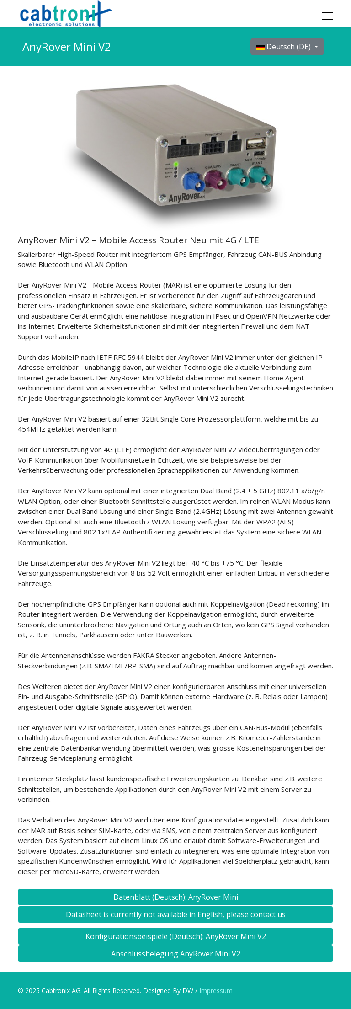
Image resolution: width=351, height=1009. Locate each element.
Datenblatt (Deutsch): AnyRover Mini (175, 897)
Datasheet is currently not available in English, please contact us (176, 914)
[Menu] (327, 16)
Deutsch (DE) (284, 47)
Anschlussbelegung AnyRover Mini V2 (175, 954)
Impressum (215, 990)
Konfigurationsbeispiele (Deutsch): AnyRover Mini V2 (175, 936)
